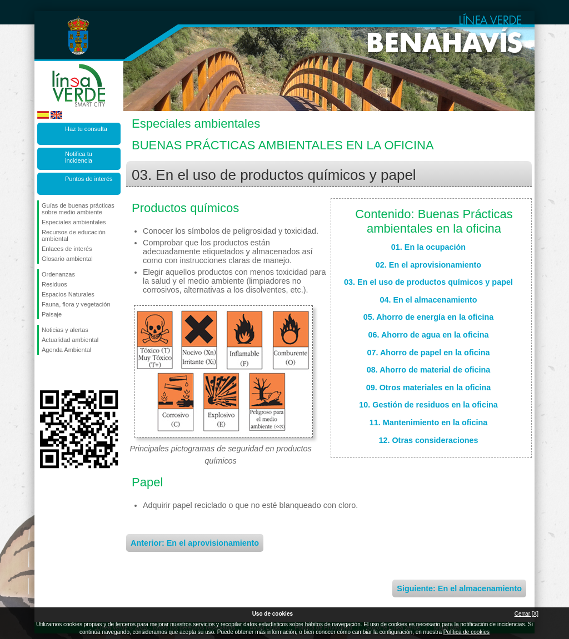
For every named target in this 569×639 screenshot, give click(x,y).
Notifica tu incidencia (78, 157)
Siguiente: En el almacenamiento (459, 588)
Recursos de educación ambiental (74, 235)
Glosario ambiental (67, 258)
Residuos (54, 284)
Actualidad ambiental (70, 339)
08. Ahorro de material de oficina (429, 369)
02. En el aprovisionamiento (428, 264)
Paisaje (52, 314)
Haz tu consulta (86, 128)
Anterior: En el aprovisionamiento (195, 543)
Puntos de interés (89, 178)
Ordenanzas (58, 274)
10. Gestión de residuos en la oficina (428, 404)
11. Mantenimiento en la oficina (429, 422)
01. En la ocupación (428, 247)
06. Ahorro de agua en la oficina (428, 334)
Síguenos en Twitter (62, 372)
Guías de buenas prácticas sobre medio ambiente (78, 208)
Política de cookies (466, 632)
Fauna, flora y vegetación (76, 304)
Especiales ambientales (74, 222)
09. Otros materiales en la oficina (428, 387)
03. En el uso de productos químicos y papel (428, 282)
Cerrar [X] (526, 614)
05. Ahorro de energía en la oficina (428, 317)
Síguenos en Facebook (44, 372)
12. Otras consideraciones (428, 440)
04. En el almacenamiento (428, 299)
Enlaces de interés (67, 248)
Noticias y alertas (65, 329)
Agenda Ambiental (66, 349)
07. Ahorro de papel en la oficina (428, 352)
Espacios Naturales (68, 294)
